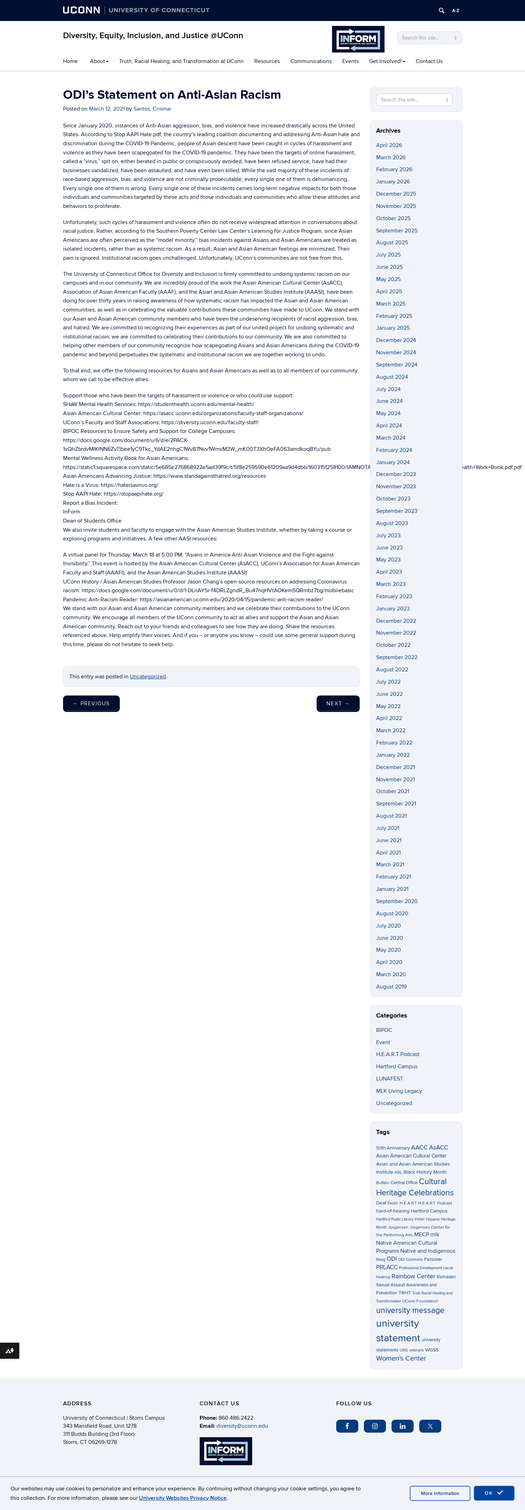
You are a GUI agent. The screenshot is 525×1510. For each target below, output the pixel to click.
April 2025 (389, 291)
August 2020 (392, 913)
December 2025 (396, 193)
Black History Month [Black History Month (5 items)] (425, 1172)
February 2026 (394, 169)
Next (338, 703)
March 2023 (391, 584)
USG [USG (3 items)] (404, 1350)
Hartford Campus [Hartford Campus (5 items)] (429, 1211)
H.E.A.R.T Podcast (398, 1054)
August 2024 (392, 376)
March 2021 (390, 864)
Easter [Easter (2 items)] (393, 1203)
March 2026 (391, 157)
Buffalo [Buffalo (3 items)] (382, 1183)
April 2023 (389, 571)
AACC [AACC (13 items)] (419, 1147)
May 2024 (388, 413)
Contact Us (429, 61)
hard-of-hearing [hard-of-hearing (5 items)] (392, 1211)
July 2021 (387, 828)
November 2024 (396, 352)
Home (70, 61)
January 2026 (393, 181)
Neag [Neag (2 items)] (380, 1259)
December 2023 (396, 474)
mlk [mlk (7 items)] (434, 1234)
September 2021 (396, 803)
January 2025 (393, 327)
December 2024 (396, 340)
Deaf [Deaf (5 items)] (381, 1203)
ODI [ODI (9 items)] (392, 1259)
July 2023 (388, 535)
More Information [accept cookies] (440, 1493)
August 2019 (391, 986)
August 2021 (391, 815)
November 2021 (395, 779)
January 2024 (393, 462)
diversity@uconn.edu (242, 1425)
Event (383, 1042)
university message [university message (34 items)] (410, 1310)
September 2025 (396, 230)
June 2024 (389, 401)
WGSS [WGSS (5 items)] (431, 1350)
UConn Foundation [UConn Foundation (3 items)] (420, 1301)
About (99, 61)
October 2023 (393, 498)
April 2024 (389, 425)
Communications (311, 61)
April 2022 (389, 718)
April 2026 (389, 145)
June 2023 (389, 547)
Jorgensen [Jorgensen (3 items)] (398, 1227)
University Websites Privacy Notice (183, 1498)
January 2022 (393, 755)
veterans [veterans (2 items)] (416, 1350)
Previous (91, 703)
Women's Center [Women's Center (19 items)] (401, 1358)
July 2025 (388, 254)
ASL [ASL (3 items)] (398, 1172)
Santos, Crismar (152, 108)
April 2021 (388, 852)
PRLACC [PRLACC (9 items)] (387, 1267)
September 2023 (396, 511)
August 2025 (392, 242)
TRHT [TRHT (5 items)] (405, 1293)
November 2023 (396, 486)
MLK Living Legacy (399, 1091)
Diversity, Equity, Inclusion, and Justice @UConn (153, 35)
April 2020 (389, 962)
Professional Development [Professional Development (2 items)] (420, 1268)
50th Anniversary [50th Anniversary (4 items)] (393, 1148)
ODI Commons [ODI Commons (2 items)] (410, 1259)
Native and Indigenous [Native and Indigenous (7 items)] (427, 1251)
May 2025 (388, 279)
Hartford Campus (396, 1066)
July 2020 (388, 925)
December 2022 (396, 620)
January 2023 (393, 608)
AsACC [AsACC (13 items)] (438, 1147)
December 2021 (395, 767)
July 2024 (388, 389)
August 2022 (392, 669)
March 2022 (391, 730)
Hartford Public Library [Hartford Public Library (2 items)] (394, 1219)
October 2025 (393, 218)
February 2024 (394, 450)
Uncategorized (148, 676)
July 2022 (388, 681)
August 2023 (392, 523)
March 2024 (391, 437)
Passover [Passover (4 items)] (433, 1259)
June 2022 (389, 694)
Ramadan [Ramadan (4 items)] (446, 1277)
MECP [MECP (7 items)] (421, 1234)
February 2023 (394, 596)
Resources (267, 61)
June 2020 (389, 938)
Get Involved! (387, 61)
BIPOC (384, 1030)
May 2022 (388, 706)
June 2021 (388, 840)
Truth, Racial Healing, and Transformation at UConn (181, 61)
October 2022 (393, 645)
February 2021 (393, 876)
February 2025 (394, 316)
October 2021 (392, 791)
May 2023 (388, 559)
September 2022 (396, 657)
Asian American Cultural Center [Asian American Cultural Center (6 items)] (411, 1156)
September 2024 (396, 364)
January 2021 (392, 889)
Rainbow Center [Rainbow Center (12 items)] (413, 1276)
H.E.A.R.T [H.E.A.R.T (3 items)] (408, 1203)
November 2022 (396, 632)
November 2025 (396, 206)
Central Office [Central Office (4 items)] (404, 1183)
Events (350, 61)
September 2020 (397, 901)
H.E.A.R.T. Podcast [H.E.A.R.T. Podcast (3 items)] (435, 1203)
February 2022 (394, 742)
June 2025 (389, 267)
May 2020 (388, 949)
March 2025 (391, 303)
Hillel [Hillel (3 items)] (419, 1219)
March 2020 (391, 974)
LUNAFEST (389, 1078)
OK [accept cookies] (494, 1493)
